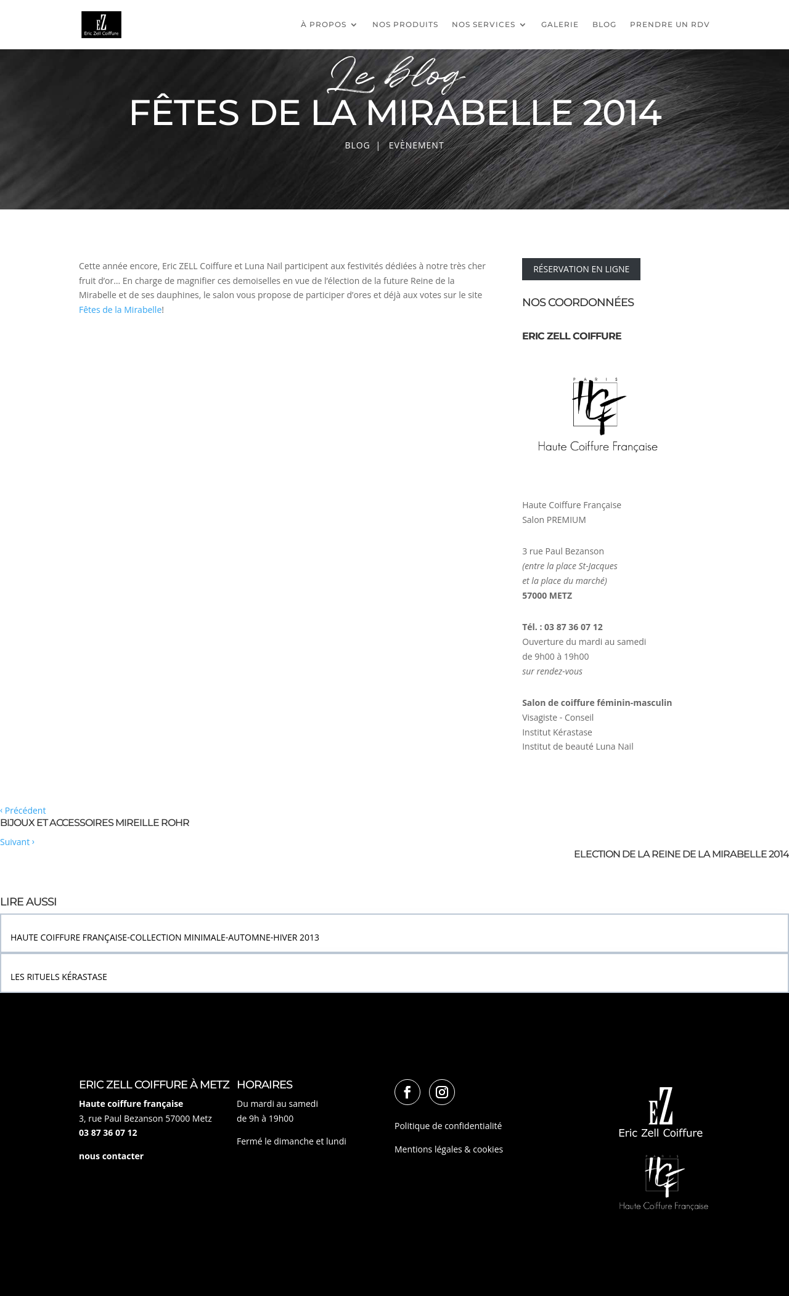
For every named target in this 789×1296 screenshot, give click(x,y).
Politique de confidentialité (448, 1126)
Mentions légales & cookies (448, 1149)
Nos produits (405, 24)
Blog (604, 24)
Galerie (560, 24)
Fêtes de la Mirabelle (120, 309)
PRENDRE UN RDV (670, 24)
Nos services (483, 24)
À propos (323, 24)
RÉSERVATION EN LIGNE (581, 269)
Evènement (416, 145)
